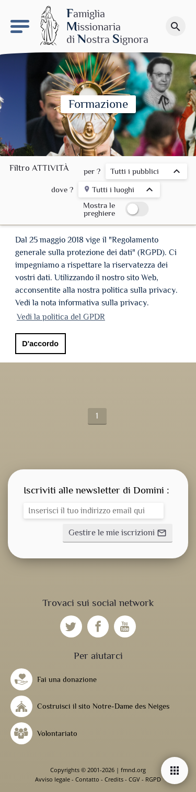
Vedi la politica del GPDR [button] (61, 317)
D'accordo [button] (40, 343)
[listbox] (146, 172)
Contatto (87, 779)
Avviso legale (52, 779)
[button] (117, 533)
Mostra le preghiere (99, 209)
